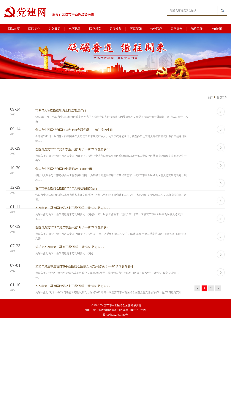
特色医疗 (156, 28)
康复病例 (176, 28)
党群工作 (197, 28)
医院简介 (34, 28)
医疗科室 (95, 28)
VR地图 (217, 28)
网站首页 (14, 28)
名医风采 (75, 28)
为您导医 (55, 28)
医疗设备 (115, 28)
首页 (210, 97)
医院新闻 (136, 28)
